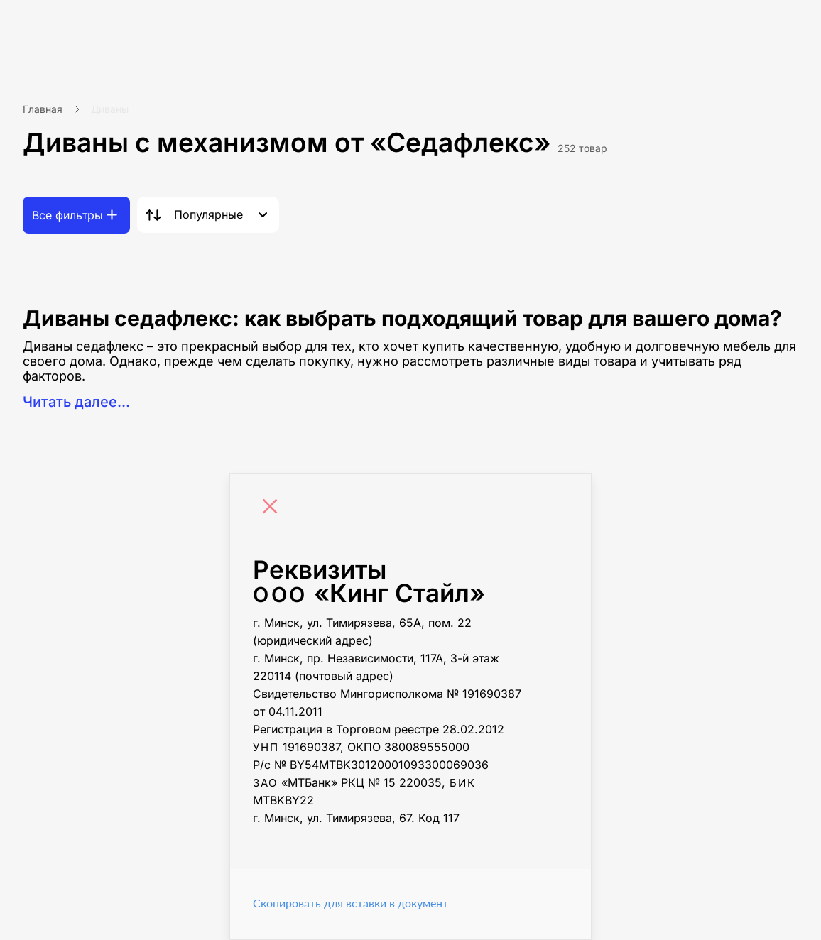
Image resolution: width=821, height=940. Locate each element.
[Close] (273, 508)
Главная (42, 109)
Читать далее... (76, 401)
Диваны (110, 109)
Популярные (208, 214)
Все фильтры (67, 215)
